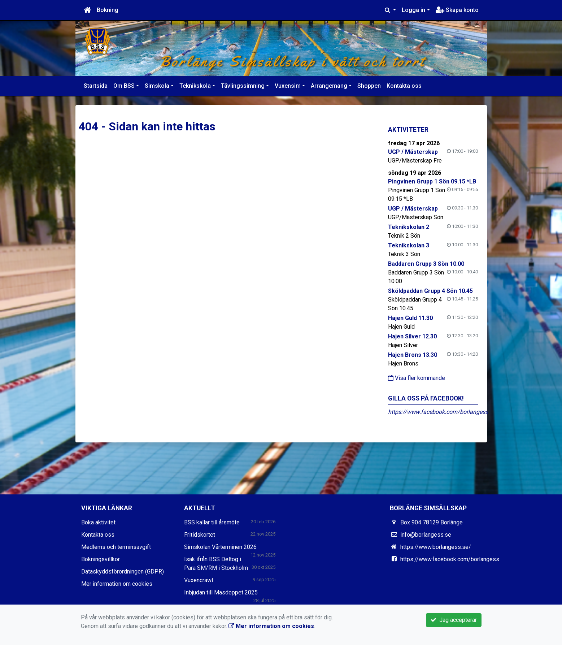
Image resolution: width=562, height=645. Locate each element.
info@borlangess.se (425, 534)
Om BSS (124, 85)
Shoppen (369, 85)
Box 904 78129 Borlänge (431, 522)
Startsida (96, 85)
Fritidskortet (199, 534)
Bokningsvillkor (100, 559)
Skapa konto (457, 10)
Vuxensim (288, 85)
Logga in (413, 10)
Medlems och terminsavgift (116, 547)
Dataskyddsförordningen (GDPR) (122, 571)
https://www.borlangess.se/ (435, 547)
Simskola (157, 85)
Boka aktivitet (98, 522)
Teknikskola (195, 85)
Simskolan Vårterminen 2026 (220, 547)
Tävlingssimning (243, 85)
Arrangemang (329, 85)
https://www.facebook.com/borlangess (438, 411)
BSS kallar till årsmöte (212, 522)
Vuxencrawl (198, 580)
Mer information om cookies (116, 583)
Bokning (107, 10)
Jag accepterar (454, 619)
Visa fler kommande (416, 378)
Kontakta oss (404, 85)
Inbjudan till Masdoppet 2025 (221, 592)
